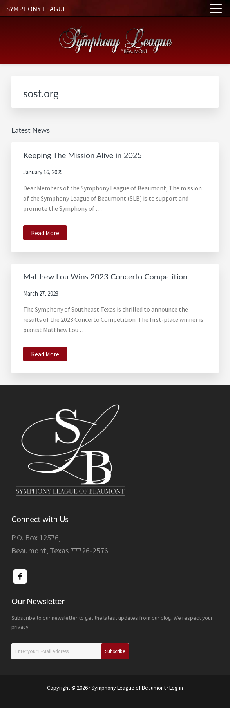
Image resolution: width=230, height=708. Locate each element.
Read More (49, 233)
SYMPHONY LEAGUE (36, 8)
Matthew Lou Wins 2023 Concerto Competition (105, 276)
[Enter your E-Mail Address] (70, 651)
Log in (176, 687)
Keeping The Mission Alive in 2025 (82, 155)
